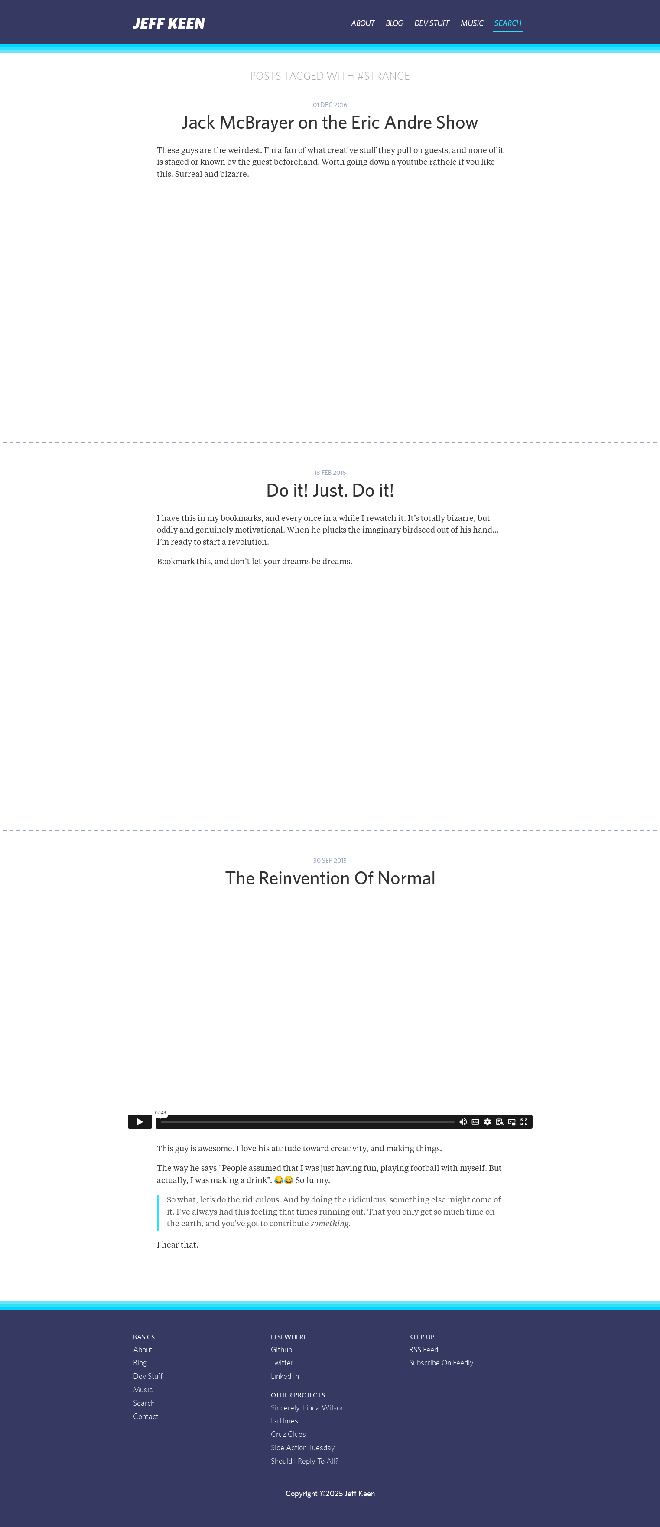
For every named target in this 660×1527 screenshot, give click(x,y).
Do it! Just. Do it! (330, 490)
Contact (146, 1417)
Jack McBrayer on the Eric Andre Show (330, 123)
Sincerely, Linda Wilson (308, 1408)
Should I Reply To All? (305, 1461)
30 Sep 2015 (330, 861)
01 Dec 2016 (330, 105)
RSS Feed (423, 1350)
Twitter (282, 1363)
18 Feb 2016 (330, 473)
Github (281, 1350)
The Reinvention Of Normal (330, 878)
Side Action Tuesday (303, 1448)
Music (472, 24)
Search (507, 24)
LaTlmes (284, 1421)
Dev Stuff (431, 24)
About (362, 24)
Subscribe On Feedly (441, 1363)
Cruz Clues (288, 1435)
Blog (394, 24)
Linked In (285, 1377)
